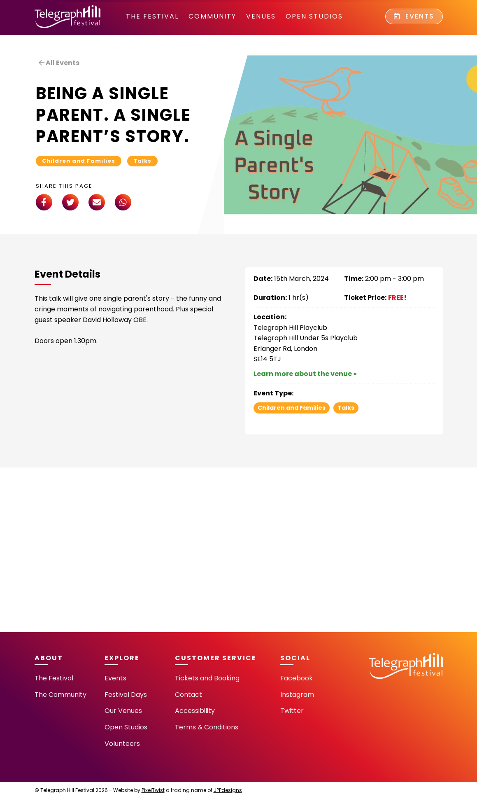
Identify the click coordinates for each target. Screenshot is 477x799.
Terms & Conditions (206, 727)
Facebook (296, 678)
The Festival (152, 16)
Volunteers (122, 743)
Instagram (297, 694)
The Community (60, 694)
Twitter (292, 710)
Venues (261, 16)
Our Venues (123, 710)
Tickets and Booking (207, 678)
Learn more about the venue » (305, 373)
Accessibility (195, 710)
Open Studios (314, 16)
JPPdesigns (228, 790)
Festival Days (126, 694)
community (212, 16)
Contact (188, 694)
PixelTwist (153, 790)
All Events (59, 63)
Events (414, 16)
